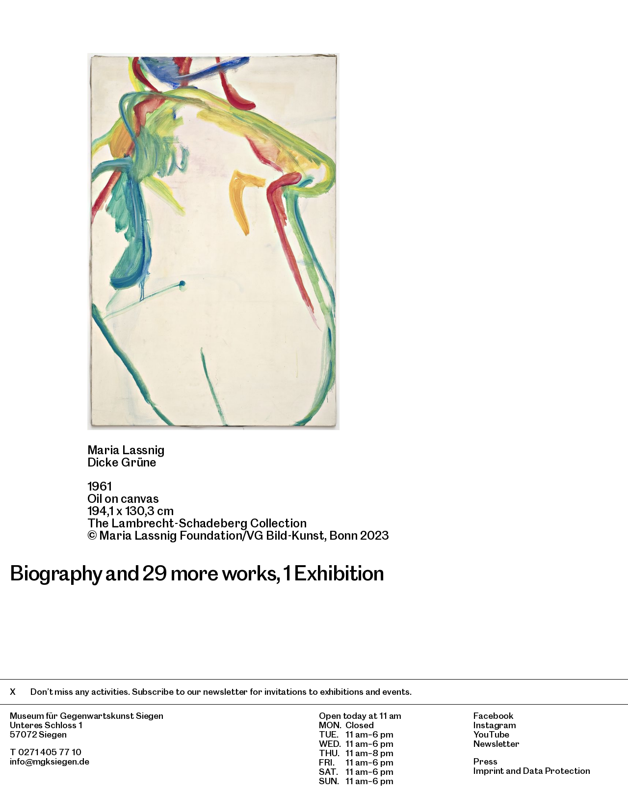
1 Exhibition (334, 573)
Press (485, 761)
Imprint (488, 771)
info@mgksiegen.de (49, 761)
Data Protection (556, 771)
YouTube (491, 734)
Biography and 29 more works (143, 573)
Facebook (493, 716)
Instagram (494, 725)
